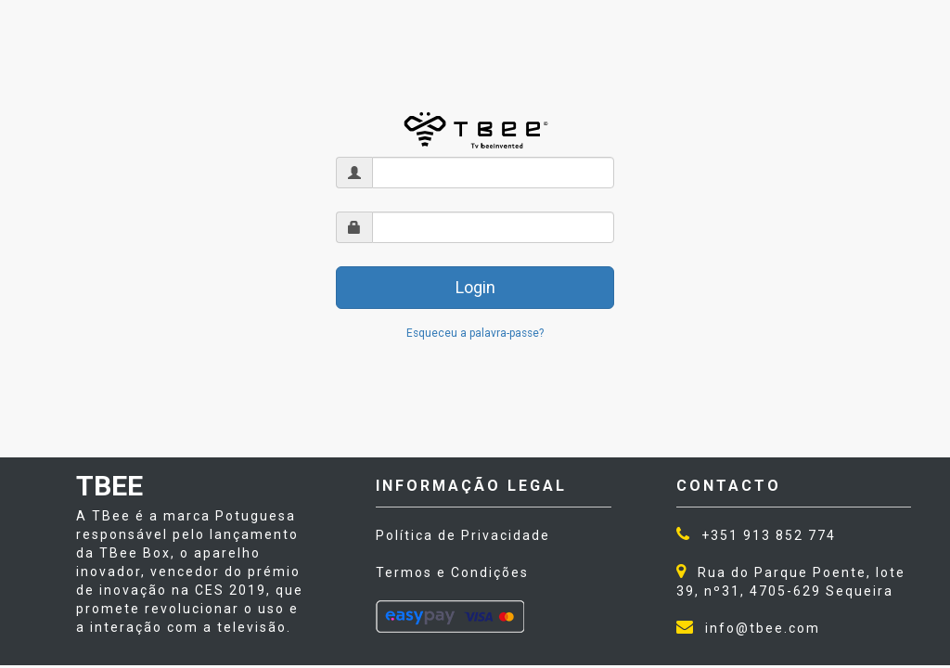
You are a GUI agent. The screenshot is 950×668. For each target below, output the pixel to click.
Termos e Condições (452, 572)
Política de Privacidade (463, 535)
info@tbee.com (762, 628)
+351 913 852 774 (768, 535)
